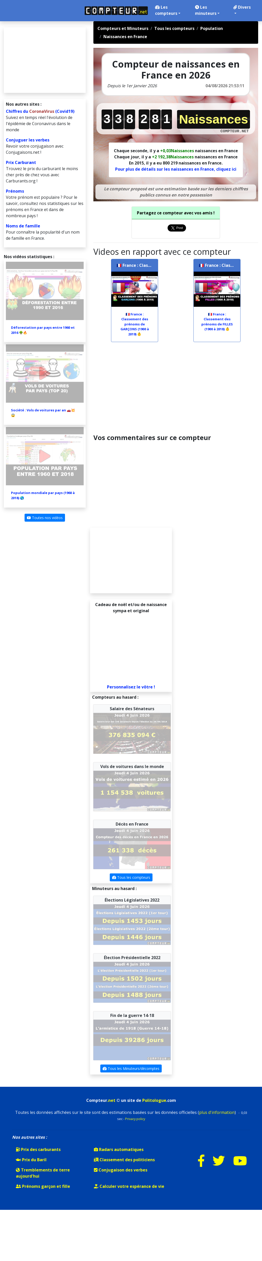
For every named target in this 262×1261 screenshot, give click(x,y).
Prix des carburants (38, 1149)
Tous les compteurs (131, 877)
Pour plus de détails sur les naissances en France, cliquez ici (175, 169)
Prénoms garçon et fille (43, 1186)
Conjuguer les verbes (27, 140)
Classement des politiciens (124, 1160)
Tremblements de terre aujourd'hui (43, 1173)
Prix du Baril (31, 1160)
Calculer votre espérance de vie (129, 1186)
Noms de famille (23, 226)
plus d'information (217, 1112)
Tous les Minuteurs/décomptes (131, 1068)
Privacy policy (135, 1118)
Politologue (154, 1100)
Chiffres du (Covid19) (40, 111)
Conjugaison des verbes (120, 1170)
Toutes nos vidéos (45, 517)
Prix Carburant (21, 162)
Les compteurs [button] (167, 10)
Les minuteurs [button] (207, 10)
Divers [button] (242, 9)
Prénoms (15, 191)
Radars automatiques (119, 1149)
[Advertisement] (176, 390)
